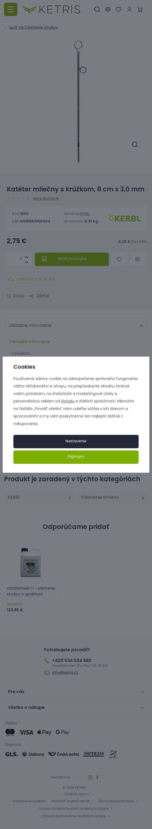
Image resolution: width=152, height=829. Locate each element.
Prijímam (76, 457)
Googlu (67, 401)
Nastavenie (76, 441)
